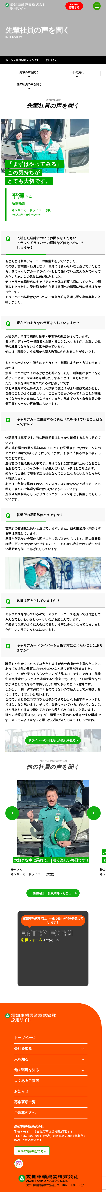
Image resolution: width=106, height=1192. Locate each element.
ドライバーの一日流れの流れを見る (52, 740)
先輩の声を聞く (29, 72)
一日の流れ (77, 72)
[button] (12, 813)
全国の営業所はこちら (32, 1151)
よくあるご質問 (26, 1081)
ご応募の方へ (24, 1113)
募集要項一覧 (24, 1102)
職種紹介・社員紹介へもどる (52, 893)
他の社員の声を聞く (29, 84)
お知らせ (21, 1091)
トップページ (24, 1038)
